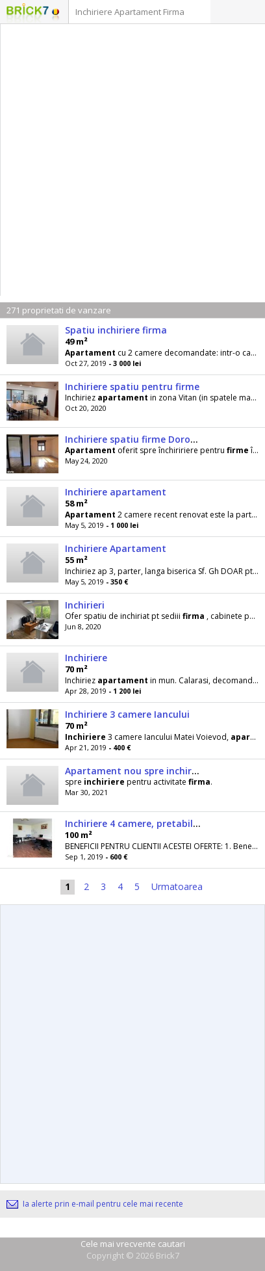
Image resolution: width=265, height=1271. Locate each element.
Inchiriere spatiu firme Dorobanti (140, 439)
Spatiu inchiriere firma (116, 330)
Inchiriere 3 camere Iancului (127, 714)
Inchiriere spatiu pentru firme (132, 386)
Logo (27, 13)
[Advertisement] (132, 163)
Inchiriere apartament (115, 492)
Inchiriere (86, 657)
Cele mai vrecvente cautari (133, 1244)
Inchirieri (85, 605)
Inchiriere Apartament (115, 548)
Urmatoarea (177, 886)
